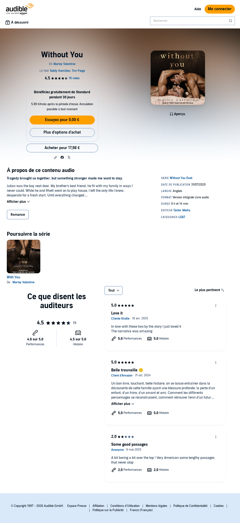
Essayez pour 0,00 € (62, 120)
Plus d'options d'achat (62, 132)
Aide (197, 9)
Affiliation (98, 506)
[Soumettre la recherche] (231, 21)
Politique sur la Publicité (108, 510)
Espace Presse (76, 506)
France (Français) (141, 510)
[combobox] (192, 21)
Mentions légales (156, 506)
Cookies (219, 506)
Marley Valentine (23, 282)
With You (13, 277)
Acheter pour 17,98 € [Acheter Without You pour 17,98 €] (62, 148)
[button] (55, 157)
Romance (18, 215)
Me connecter (220, 9)
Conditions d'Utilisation (125, 506)
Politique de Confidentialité (190, 506)
